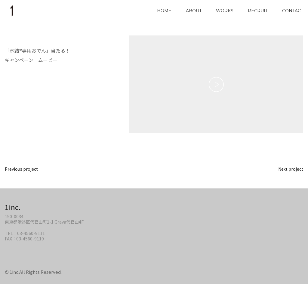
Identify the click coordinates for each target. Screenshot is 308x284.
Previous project (21, 169)
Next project (290, 169)
